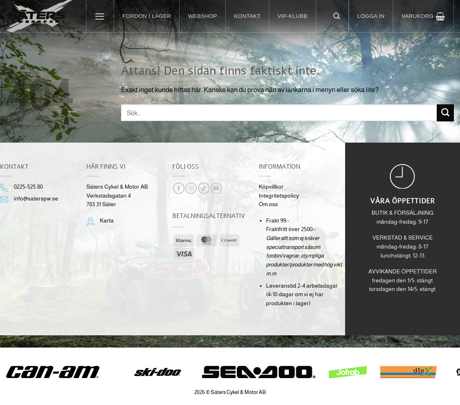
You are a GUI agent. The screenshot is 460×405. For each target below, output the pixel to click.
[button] (100, 16)
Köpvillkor (271, 187)
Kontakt (247, 16)
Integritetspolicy (279, 196)
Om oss (268, 204)
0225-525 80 (28, 187)
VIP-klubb (292, 16)
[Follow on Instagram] (191, 188)
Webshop (202, 16)
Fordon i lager (146, 16)
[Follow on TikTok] (203, 188)
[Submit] (445, 112)
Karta (107, 221)
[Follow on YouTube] (216, 188)
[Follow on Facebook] (179, 188)
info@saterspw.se (36, 199)
